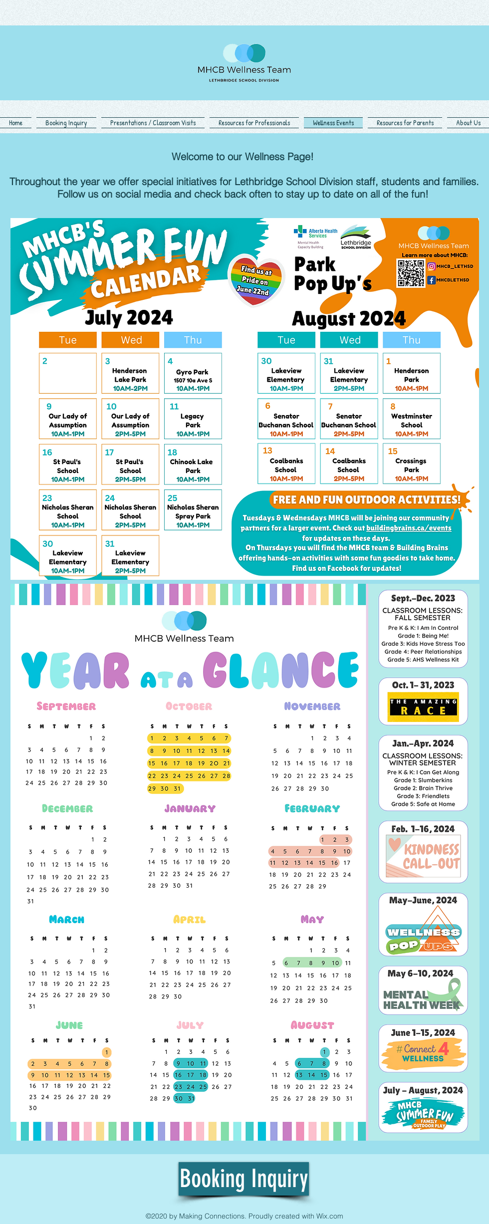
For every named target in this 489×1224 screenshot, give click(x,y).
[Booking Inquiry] (244, 1179)
